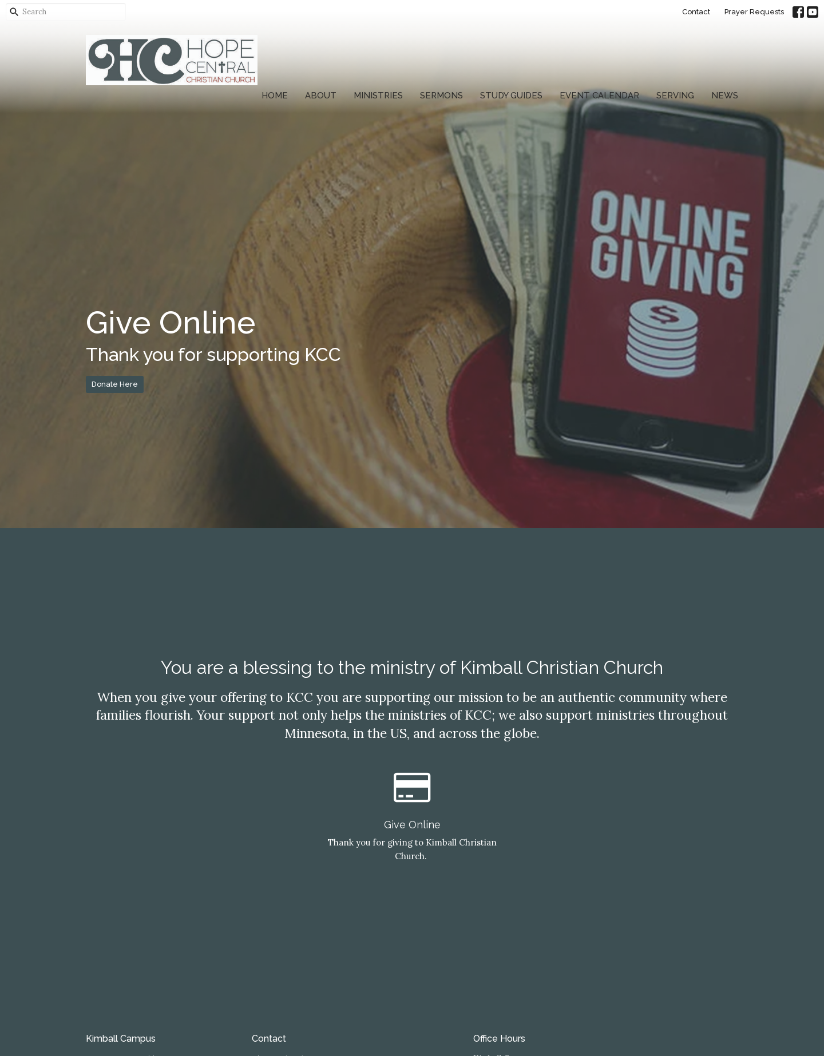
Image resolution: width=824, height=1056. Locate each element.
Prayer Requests (754, 11)
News (724, 95)
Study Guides (511, 95)
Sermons (441, 95)
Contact (696, 11)
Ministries (378, 95)
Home (275, 95)
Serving (675, 95)
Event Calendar (599, 95)
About (320, 95)
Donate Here (115, 384)
